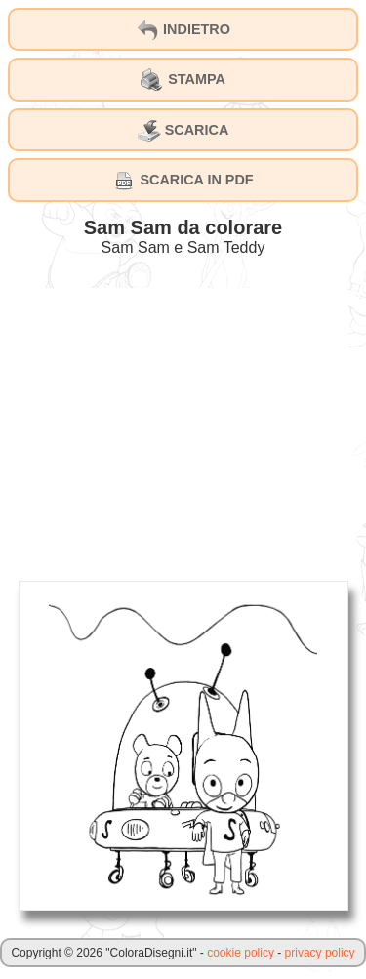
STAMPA (183, 80)
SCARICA (183, 131)
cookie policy (240, 952)
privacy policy (320, 952)
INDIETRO (183, 30)
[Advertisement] (183, 424)
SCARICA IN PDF (182, 180)
